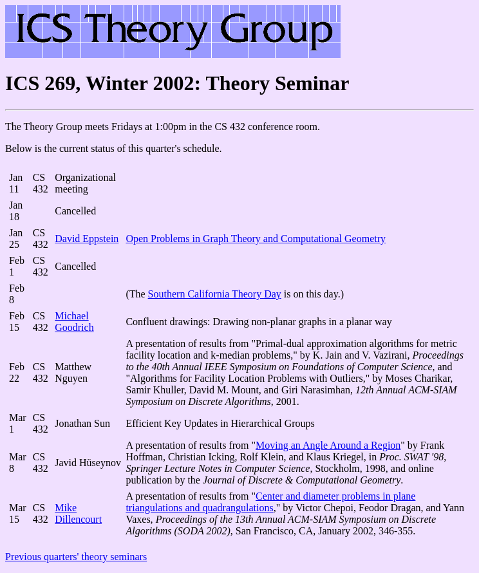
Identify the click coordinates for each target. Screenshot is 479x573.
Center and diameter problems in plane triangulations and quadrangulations (270, 502)
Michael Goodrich (74, 321)
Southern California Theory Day (214, 293)
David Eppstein (86, 238)
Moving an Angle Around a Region (328, 445)
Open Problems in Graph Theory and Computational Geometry (256, 238)
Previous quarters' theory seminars (76, 556)
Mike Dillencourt (78, 513)
